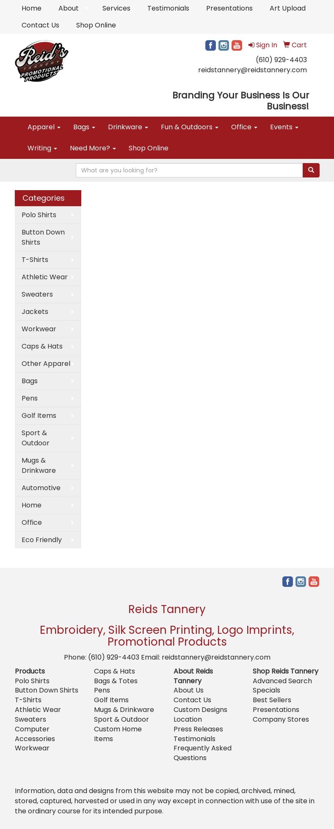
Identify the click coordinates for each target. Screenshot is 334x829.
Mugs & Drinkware (39, 465)
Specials (266, 690)
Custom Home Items (118, 734)
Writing (42, 148)
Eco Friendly (42, 540)
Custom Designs (200, 709)
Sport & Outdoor (36, 438)
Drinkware (128, 127)
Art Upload (288, 8)
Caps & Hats (42, 346)
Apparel (44, 127)
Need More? (93, 148)
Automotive (41, 488)
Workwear (39, 329)
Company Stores (281, 719)
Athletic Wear (45, 277)
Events (284, 127)
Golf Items (39, 415)
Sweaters (37, 294)
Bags (84, 127)
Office (244, 127)
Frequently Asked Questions (203, 753)
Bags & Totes (116, 681)
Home (31, 8)
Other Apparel (46, 363)
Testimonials (168, 8)
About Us (189, 690)
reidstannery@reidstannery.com (252, 70)
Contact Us (40, 25)
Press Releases (198, 729)
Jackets (35, 311)
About (68, 8)
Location (188, 719)
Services (116, 8)
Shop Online (96, 25)
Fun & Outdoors (189, 127)
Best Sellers (272, 700)
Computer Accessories (35, 734)
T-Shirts (35, 260)
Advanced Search (282, 681)
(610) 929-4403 (281, 60)
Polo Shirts (39, 215)
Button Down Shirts (43, 237)
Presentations (229, 8)
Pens (30, 398)
